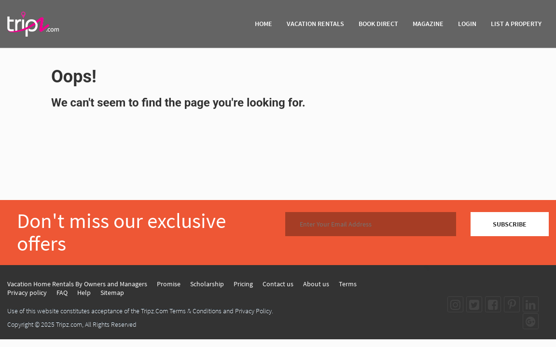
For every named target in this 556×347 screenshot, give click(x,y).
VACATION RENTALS (315, 23)
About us (316, 284)
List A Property (516, 23)
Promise (169, 284)
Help (84, 292)
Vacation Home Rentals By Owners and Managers (77, 284)
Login (467, 23)
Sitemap (112, 292)
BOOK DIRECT (378, 23)
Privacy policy (27, 292)
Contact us (278, 284)
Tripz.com (69, 324)
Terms (348, 284)
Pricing (243, 284)
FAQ (62, 292)
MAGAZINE (428, 23)
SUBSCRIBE (510, 224)
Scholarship (207, 284)
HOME (263, 23)
